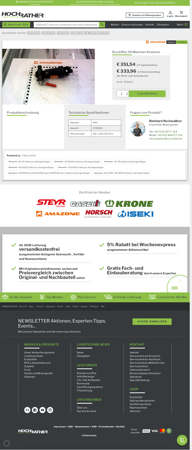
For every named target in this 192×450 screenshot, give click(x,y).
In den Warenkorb (147, 93)
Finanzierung (84, 390)
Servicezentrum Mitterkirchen (147, 362)
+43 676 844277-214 (169, 135)
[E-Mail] (27, 410)
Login (170, 16)
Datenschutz (89, 435)
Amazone (63, 33)
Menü (182, 24)
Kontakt (149, 24)
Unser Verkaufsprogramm (39, 352)
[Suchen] (102, 25)
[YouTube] (42, 410)
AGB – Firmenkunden (103, 426)
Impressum (60, 426)
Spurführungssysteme (90, 387)
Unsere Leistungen (132, 24)
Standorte (136, 376)
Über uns (82, 407)
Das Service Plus (86, 373)
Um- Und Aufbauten (88, 380)
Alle (103, 306)
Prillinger (94, 306)
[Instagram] (50, 410)
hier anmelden (152, 321)
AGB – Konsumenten (78, 426)
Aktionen (29, 376)
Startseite (33, 33)
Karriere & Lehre (86, 411)
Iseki (68, 306)
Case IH (23, 306)
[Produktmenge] (123, 93)
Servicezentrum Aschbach (145, 359)
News (80, 352)
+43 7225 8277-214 (165, 131)
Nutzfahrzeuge (85, 376)
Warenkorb (181, 16)
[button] (6, 443)
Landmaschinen (33, 355)
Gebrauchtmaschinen (142, 400)
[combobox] (69, 25)
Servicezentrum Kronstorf (145, 355)
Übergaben (163, 24)
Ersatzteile (48, 33)
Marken (115, 24)
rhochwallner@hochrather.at (165, 138)
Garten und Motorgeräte (38, 373)
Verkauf (134, 352)
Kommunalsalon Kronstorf (145, 373)
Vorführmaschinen (140, 404)
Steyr (31, 306)
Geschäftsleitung (140, 380)
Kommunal (83, 383)
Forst (27, 369)
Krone (60, 306)
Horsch (40, 306)
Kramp (84, 306)
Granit (76, 306)
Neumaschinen (138, 407)
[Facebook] (35, 410)
